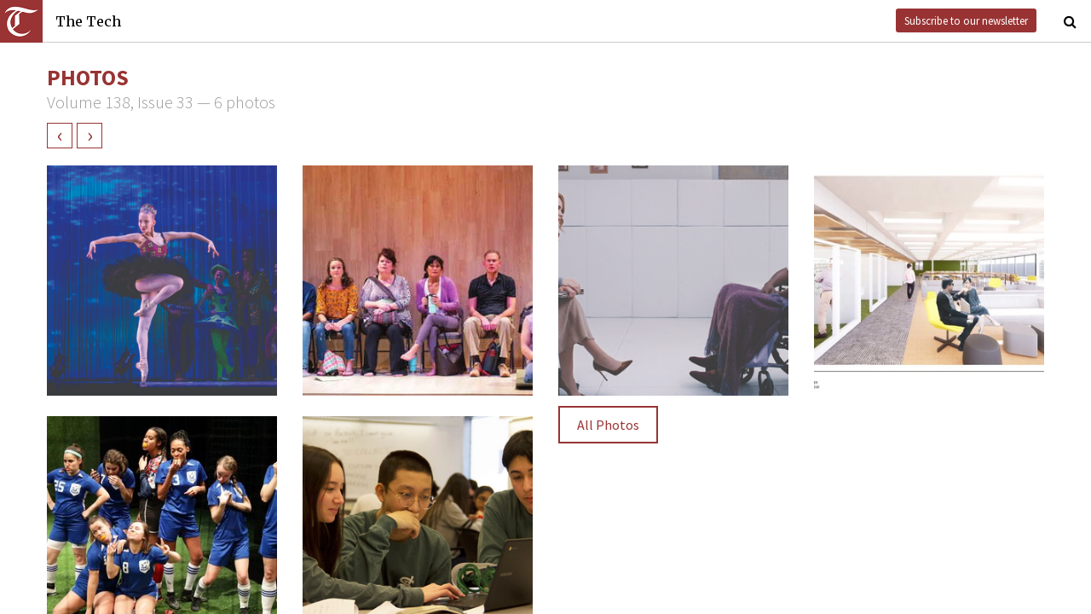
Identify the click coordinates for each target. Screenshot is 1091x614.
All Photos (608, 424)
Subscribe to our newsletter (966, 20)
